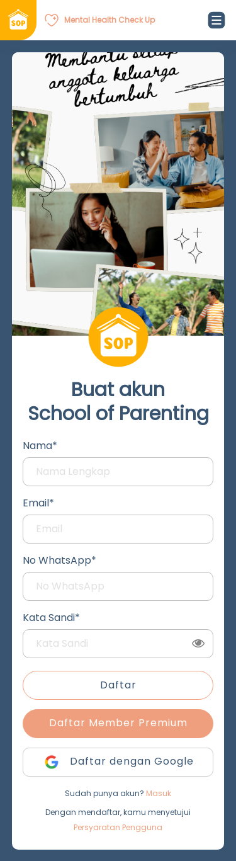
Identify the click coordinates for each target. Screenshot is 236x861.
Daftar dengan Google (118, 762)
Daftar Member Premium (118, 723)
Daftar (118, 685)
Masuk (158, 793)
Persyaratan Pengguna (118, 827)
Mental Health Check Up (109, 19)
